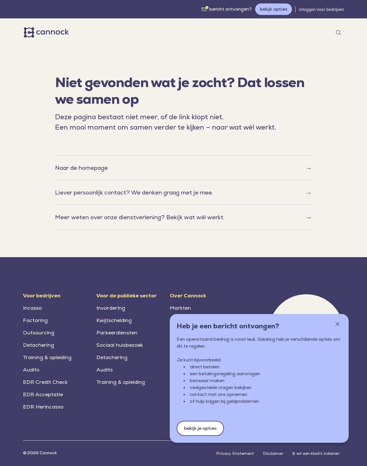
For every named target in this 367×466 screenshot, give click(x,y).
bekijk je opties (200, 428)
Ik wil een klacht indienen (315, 453)
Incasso (32, 308)
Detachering (38, 345)
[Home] (47, 32)
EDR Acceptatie (43, 394)
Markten (180, 308)
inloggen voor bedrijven (321, 9)
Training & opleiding (47, 357)
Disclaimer (273, 453)
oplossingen (135, 32)
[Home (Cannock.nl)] (25, 423)
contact (280, 32)
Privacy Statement (235, 453)
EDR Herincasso (43, 406)
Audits (31, 369)
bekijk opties (273, 9)
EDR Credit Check (45, 382)
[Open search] (338, 32)
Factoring (35, 320)
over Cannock (208, 32)
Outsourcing (38, 332)
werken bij (249, 32)
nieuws (171, 32)
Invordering (110, 308)
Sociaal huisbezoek (119, 345)
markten (94, 32)
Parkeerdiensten (116, 332)
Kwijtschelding (114, 320)
